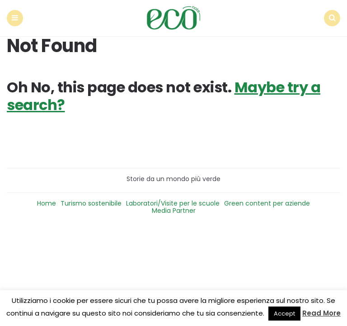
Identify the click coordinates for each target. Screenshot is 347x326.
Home (46, 203)
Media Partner (174, 210)
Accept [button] (284, 313)
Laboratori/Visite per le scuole (173, 203)
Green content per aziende (267, 203)
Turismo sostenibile (91, 203)
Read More (321, 313)
